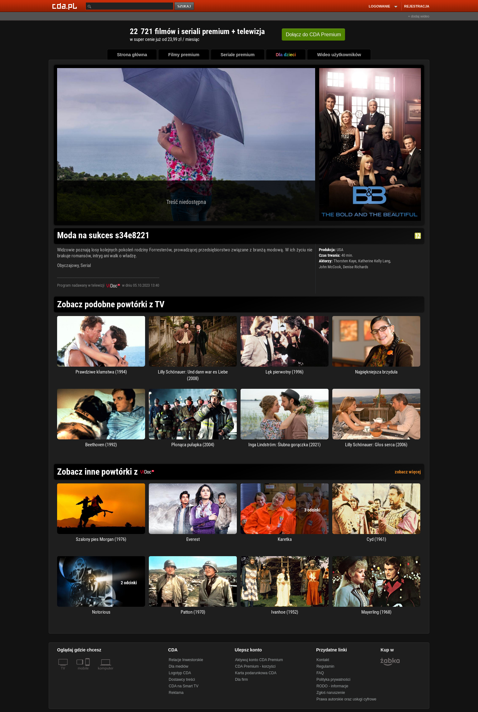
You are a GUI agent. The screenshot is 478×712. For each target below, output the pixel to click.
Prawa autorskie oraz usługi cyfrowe (346, 699)
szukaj (184, 6)
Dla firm (241, 679)
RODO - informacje (332, 686)
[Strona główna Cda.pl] (65, 6)
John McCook (330, 267)
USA (340, 249)
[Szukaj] (129, 6)
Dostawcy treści (182, 679)
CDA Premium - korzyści (255, 666)
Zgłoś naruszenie (330, 692)
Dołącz (313, 34)
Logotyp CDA (180, 673)
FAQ (320, 673)
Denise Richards (355, 267)
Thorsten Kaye (345, 261)
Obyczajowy (68, 265)
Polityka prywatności (333, 679)
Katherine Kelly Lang (374, 261)
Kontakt (322, 660)
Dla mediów (178, 666)
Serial (85, 265)
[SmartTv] (88, 672)
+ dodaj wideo (418, 16)
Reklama (176, 692)
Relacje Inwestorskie (186, 660)
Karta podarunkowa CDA (255, 673)
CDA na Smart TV (183, 686)
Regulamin (325, 666)
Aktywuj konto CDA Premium (259, 660)
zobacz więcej (408, 472)
